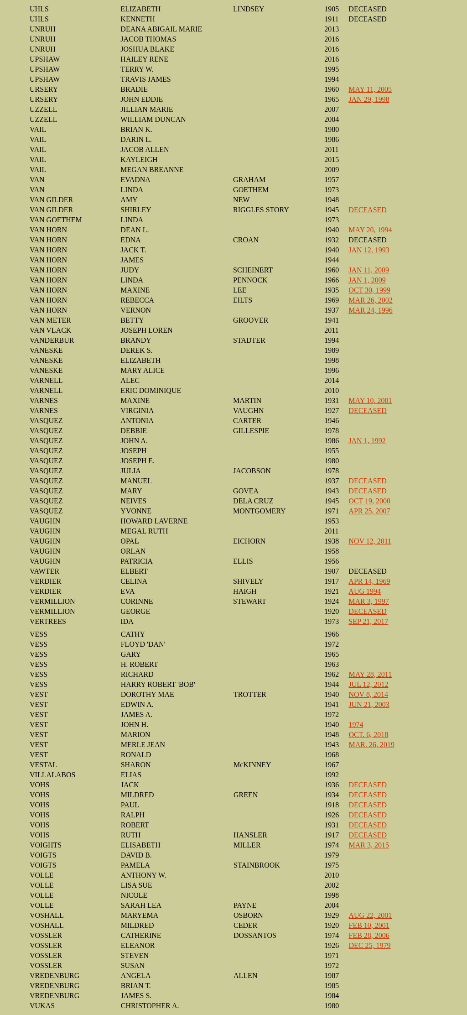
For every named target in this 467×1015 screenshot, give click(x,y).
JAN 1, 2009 (366, 280)
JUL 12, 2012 (369, 684)
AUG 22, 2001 (370, 915)
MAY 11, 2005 (370, 89)
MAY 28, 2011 (370, 674)
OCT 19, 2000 (369, 501)
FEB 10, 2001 (369, 925)
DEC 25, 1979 (370, 945)
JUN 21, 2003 (369, 704)
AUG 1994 (364, 591)
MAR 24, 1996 (370, 310)
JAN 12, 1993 (368, 250)
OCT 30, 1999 (369, 290)
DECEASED (367, 210)
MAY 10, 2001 (370, 400)
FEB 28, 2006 (369, 935)
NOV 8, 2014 (368, 694)
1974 (356, 724)
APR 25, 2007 (369, 511)
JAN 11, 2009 (368, 270)
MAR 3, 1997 (368, 601)
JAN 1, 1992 (366, 441)
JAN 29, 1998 (368, 99)
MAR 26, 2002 (370, 300)
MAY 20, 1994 (370, 230)
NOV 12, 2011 (369, 541)
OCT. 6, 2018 (369, 734)
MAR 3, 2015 (369, 845)
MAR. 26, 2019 (371, 744)
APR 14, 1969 (369, 581)
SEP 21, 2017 (368, 621)
